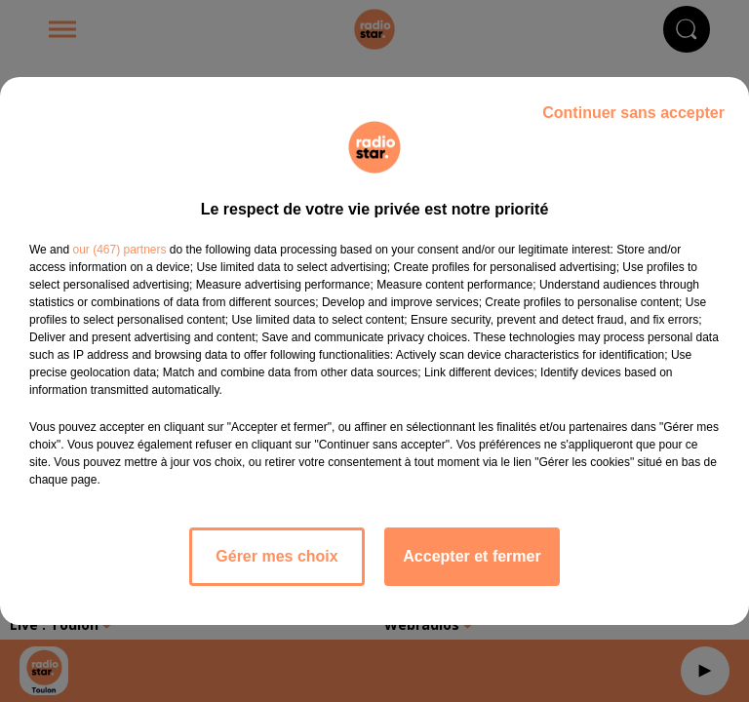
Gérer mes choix (276, 556)
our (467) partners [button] (119, 249)
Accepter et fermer (471, 556)
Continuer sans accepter (633, 112)
